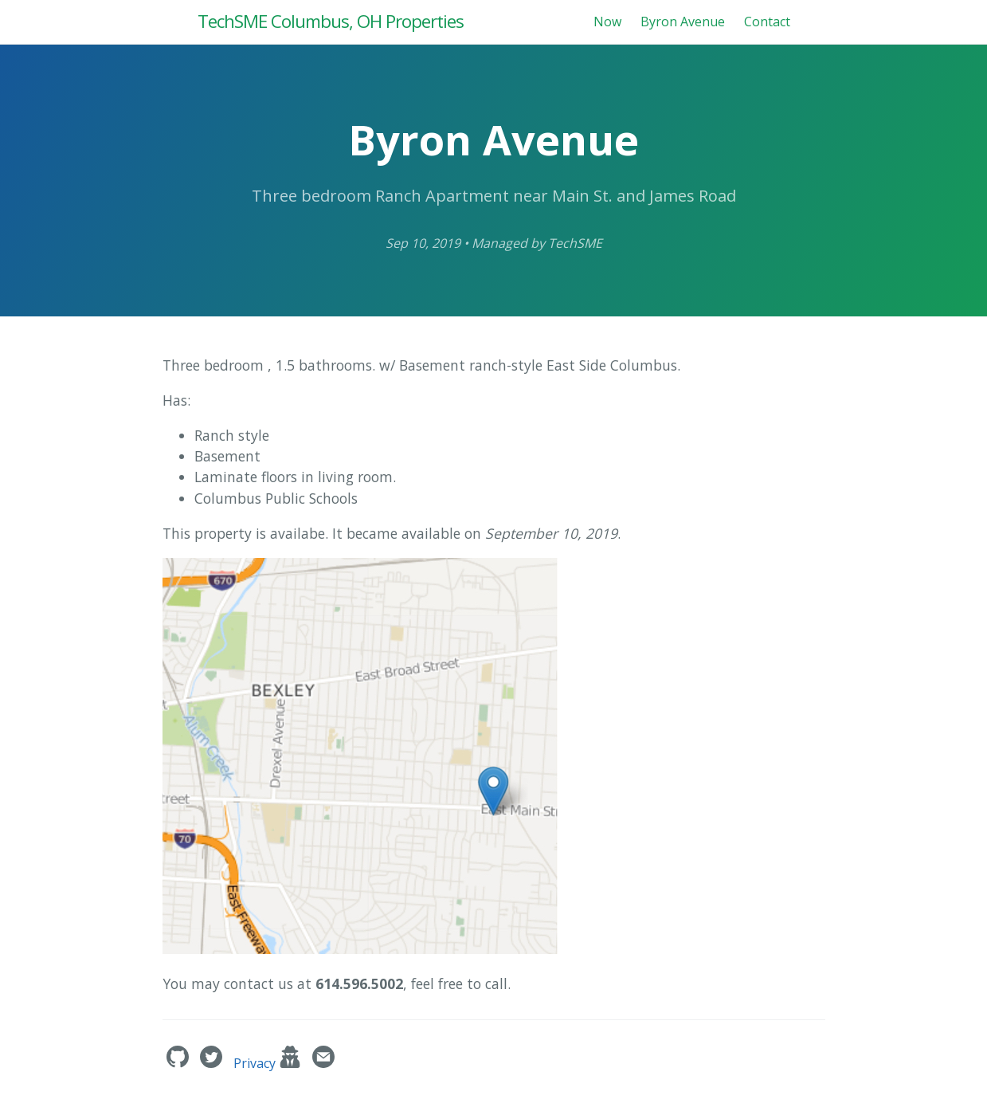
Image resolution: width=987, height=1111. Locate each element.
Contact (767, 21)
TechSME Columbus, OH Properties (331, 21)
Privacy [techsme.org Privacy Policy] (268, 1063)
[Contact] (323, 1063)
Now (607, 21)
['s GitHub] (179, 1063)
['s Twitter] (212, 1063)
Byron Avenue (682, 21)
